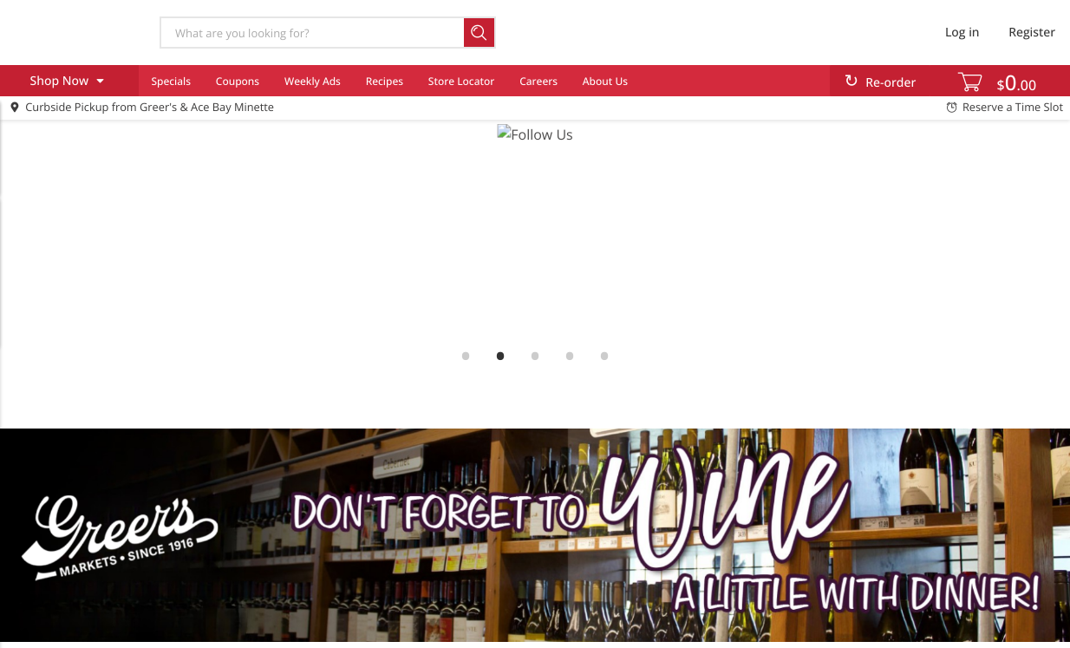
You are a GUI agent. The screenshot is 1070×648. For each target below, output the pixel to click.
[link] (535, 231)
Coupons (237, 81)
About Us (605, 81)
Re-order (890, 83)
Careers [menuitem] (538, 81)
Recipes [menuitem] (384, 81)
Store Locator (461, 81)
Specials (171, 81)
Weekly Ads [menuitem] (312, 81)
